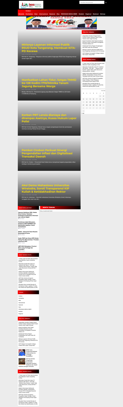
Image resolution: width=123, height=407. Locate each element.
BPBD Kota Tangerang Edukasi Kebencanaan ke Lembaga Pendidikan (31, 353)
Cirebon (28, 11)
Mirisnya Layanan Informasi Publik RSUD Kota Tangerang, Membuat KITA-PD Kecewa (49, 48)
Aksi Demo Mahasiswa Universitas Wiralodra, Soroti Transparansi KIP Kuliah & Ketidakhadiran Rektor (45, 188)
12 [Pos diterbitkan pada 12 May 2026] (90, 102)
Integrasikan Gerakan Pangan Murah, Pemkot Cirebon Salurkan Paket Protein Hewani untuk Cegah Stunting (28, 324)
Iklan (36, 14)
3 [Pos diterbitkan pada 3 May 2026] (83, 99)
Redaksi (81, 14)
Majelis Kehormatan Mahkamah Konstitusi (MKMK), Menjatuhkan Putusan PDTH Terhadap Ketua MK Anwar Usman (93, 75)
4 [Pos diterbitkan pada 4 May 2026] (86, 99)
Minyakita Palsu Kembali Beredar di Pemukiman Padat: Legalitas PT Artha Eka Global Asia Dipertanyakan (28, 286)
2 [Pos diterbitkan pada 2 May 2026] (103, 96)
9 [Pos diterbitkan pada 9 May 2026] (103, 99)
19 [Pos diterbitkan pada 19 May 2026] (90, 105)
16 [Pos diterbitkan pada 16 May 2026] (103, 102)
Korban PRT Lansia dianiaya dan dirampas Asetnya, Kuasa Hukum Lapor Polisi (49, 118)
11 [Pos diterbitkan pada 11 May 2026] (86, 102)
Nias (58, 14)
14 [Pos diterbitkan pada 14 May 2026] (96, 102)
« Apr (83, 113)
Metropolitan (104, 14)
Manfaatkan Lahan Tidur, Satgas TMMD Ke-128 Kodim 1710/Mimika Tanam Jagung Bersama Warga (49, 83)
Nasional (52, 14)
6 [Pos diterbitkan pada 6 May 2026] (93, 99)
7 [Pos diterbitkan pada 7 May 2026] (96, 99)
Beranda (21, 14)
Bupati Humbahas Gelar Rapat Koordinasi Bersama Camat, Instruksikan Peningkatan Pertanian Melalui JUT (93, 42)
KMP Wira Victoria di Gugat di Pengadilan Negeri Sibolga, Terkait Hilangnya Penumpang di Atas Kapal (27, 279)
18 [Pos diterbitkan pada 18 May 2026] (86, 105)
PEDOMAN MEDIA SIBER (69, 14)
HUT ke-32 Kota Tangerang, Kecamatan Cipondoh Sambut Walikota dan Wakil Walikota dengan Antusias (28, 362)
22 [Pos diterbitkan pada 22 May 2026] (100, 105)
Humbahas (29, 14)
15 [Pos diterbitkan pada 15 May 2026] (100, 102)
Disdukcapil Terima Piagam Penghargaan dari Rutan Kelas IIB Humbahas (27, 335)
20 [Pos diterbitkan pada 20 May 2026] (93, 105)
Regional (88, 14)
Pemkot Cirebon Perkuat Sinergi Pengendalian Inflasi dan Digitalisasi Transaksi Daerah (47, 153)
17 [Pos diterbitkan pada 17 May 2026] (83, 105)
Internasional (43, 14)
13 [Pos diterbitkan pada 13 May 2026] (93, 102)
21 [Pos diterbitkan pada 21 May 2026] (96, 105)
